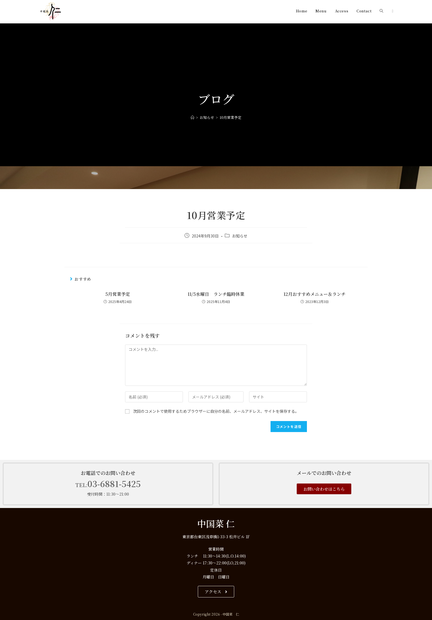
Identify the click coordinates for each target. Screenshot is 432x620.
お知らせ (239, 236)
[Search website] (381, 11)
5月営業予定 (117, 294)
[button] (324, 489)
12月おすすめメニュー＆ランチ (314, 294)
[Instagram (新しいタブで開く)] (392, 11)
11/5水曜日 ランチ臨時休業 (216, 294)
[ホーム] (192, 117)
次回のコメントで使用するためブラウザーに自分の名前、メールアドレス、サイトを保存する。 (216, 411)
